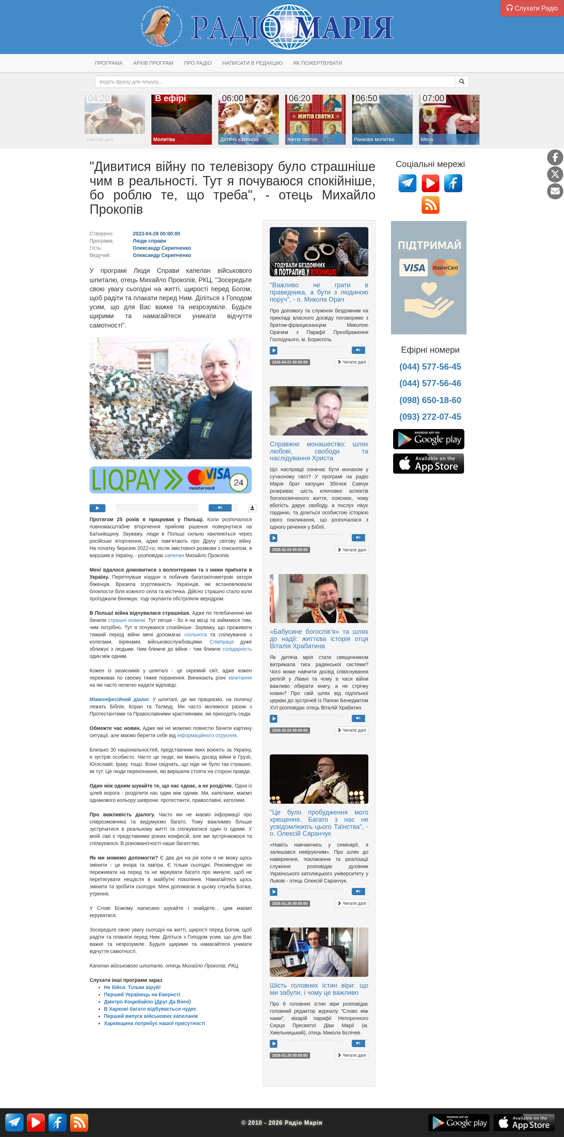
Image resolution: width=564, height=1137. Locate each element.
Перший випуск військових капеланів (151, 1016)
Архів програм (153, 63)
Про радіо (198, 63)
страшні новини (126, 620)
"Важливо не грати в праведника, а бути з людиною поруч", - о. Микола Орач (319, 292)
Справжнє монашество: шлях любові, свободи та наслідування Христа (319, 451)
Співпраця (222, 642)
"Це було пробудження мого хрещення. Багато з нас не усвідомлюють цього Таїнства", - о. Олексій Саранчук (319, 823)
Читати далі (351, 362)
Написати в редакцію (252, 63)
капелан (175, 555)
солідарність (237, 649)
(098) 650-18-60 (430, 400)
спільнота (196, 634)
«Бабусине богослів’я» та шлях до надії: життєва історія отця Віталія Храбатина (319, 639)
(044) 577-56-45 (430, 366)
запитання (240, 678)
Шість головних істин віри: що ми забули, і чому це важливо (319, 989)
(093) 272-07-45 (430, 416)
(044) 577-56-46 (430, 383)
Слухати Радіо (532, 8)
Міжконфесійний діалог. (120, 699)
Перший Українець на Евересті (142, 994)
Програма (108, 63)
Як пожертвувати (317, 63)
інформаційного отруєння (207, 735)
